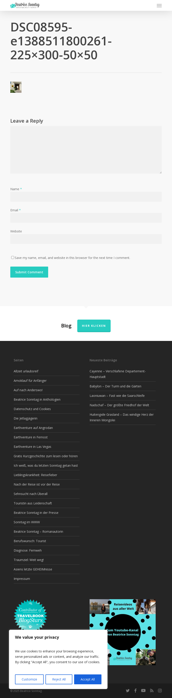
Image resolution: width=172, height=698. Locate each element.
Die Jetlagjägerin (25, 418)
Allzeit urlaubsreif (26, 371)
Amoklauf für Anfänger (30, 380)
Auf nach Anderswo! (28, 390)
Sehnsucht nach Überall (30, 494)
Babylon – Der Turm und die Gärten (115, 386)
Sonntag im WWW (27, 522)
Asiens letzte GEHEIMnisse (33, 569)
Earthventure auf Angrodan (33, 428)
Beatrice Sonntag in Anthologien (37, 399)
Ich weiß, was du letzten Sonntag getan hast (46, 465)
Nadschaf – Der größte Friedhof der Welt (119, 405)
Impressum (22, 579)
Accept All (88, 679)
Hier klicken (94, 326)
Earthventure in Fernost (31, 437)
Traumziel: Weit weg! (29, 560)
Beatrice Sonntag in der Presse (36, 512)
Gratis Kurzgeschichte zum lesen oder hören (46, 456)
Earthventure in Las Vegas (32, 446)
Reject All (59, 679)
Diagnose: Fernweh (28, 550)
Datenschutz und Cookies (32, 409)
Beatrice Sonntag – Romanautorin (38, 531)
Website (16, 231)
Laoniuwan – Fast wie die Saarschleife (117, 395)
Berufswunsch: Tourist (30, 541)
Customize (29, 679)
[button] (159, 5)
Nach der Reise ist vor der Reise (37, 484)
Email (15, 210)
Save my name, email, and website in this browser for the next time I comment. (72, 258)
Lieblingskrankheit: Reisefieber (35, 475)
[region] (58, 659)
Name (16, 189)
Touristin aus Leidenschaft (33, 503)
